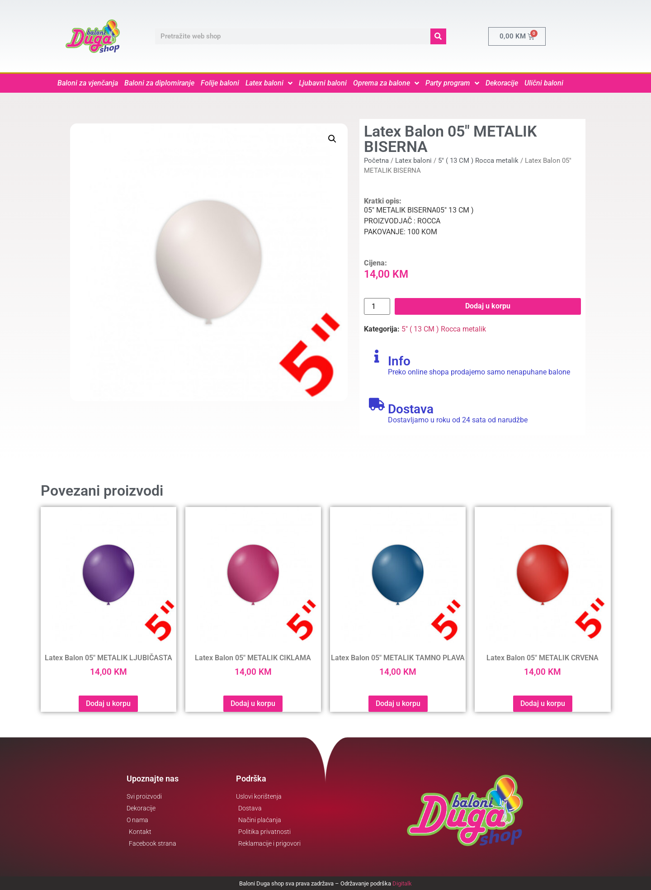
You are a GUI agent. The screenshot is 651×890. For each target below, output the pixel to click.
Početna (376, 160)
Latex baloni (268, 83)
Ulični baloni (543, 83)
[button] (332, 139)
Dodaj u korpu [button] (108, 703)
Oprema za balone (386, 83)
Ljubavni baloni (323, 83)
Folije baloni (220, 83)
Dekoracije (502, 83)
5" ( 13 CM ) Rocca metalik (478, 160)
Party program (452, 83)
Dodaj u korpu (487, 306)
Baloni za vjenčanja (87, 83)
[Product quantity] (377, 306)
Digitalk (402, 883)
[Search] (438, 36)
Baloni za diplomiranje (159, 83)
